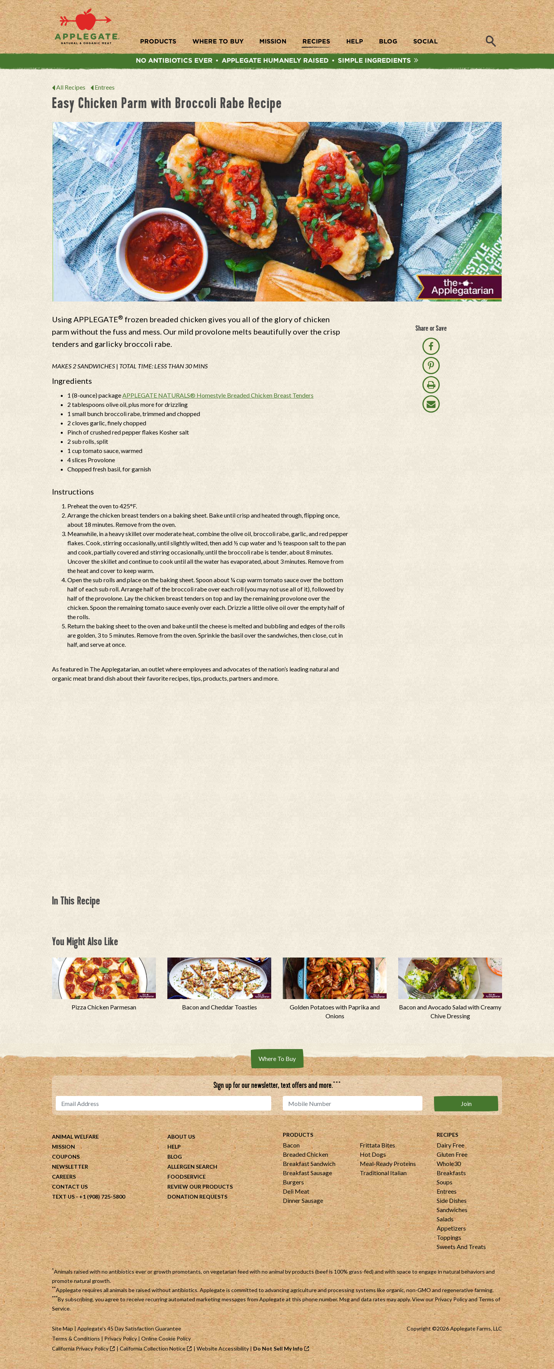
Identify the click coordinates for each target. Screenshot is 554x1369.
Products (298, 1137)
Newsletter (70, 1169)
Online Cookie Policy (166, 1341)
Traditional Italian (383, 1175)
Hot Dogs (373, 1157)
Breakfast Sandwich (309, 1166)
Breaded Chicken (305, 1157)
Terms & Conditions (76, 1341)
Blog (174, 1159)
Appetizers (451, 1231)
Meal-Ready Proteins (388, 1166)
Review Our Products (200, 1189)
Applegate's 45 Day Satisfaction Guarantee (129, 1331)
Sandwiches (452, 1212)
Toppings (449, 1240)
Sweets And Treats (461, 1249)
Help (174, 1149)
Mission (63, 1149)
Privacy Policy (451, 1302)
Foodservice (186, 1179)
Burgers (293, 1185)
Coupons (66, 1159)
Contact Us (70, 1189)
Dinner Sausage (303, 1203)
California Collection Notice (152, 1351)
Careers (64, 1179)
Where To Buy (277, 1062)
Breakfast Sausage (307, 1175)
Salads (445, 1222)
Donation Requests (197, 1199)
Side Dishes (452, 1203)
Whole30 (449, 1166)
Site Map (62, 1331)
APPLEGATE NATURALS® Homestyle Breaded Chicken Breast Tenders (218, 399)
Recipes (447, 1137)
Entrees (105, 91)
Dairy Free (450, 1148)
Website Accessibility (223, 1351)
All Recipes (70, 91)
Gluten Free (452, 1157)
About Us (181, 1139)
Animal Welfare (75, 1139)
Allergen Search (192, 1169)
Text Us (63, 1199)
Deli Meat (296, 1194)
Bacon (291, 1148)
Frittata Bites (377, 1148)
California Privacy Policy (80, 1351)
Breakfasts (451, 1175)
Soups (444, 1185)
